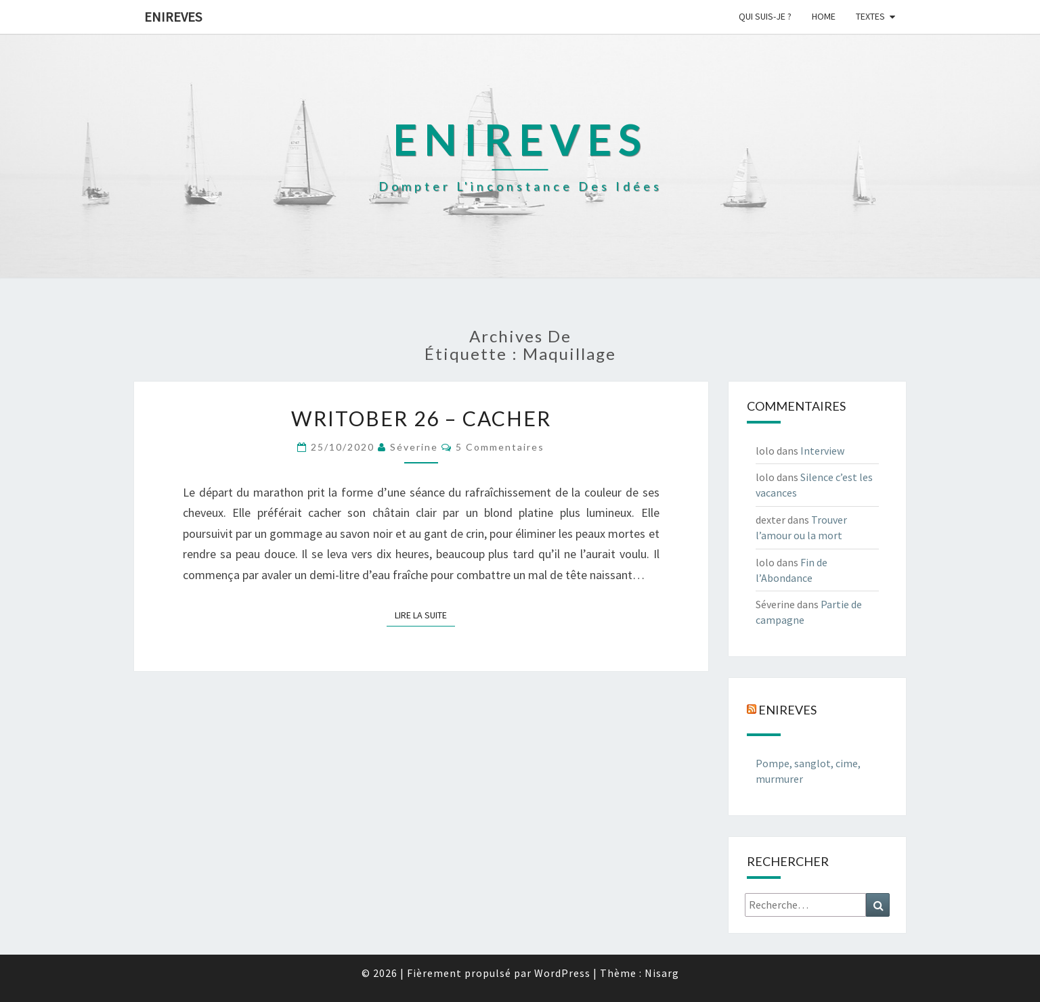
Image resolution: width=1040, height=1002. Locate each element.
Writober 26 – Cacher (421, 418)
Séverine (414, 447)
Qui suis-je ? (765, 16)
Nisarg (662, 973)
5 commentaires (500, 447)
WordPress (562, 973)
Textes (870, 16)
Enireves (173, 16)
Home (824, 16)
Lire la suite (425, 614)
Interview (822, 450)
